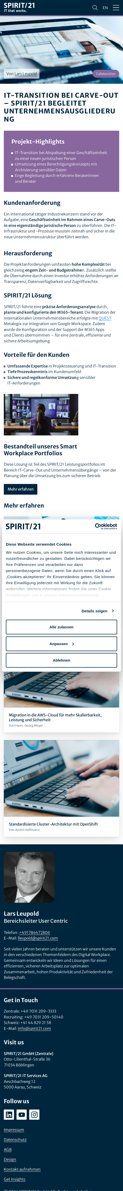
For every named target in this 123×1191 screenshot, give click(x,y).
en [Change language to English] (105, 7)
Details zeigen (94, 611)
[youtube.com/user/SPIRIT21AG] (22, 1115)
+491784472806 (34, 932)
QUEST (105, 318)
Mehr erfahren (21, 489)
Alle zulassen (61, 627)
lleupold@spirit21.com (38, 938)
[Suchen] (95, 7)
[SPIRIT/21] (19, 8)
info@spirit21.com (34, 1028)
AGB (8, 1149)
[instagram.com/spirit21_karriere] (34, 1115)
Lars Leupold (25, 73)
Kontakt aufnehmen (22, 1169)
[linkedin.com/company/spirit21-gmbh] (9, 1115)
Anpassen (62, 643)
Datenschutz (15, 1139)
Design (10, 1159)
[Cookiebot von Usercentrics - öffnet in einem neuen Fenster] (95, 526)
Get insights (14, 1179)
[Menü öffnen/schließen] (116, 8)
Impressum (14, 1129)
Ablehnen (61, 660)
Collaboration (106, 74)
